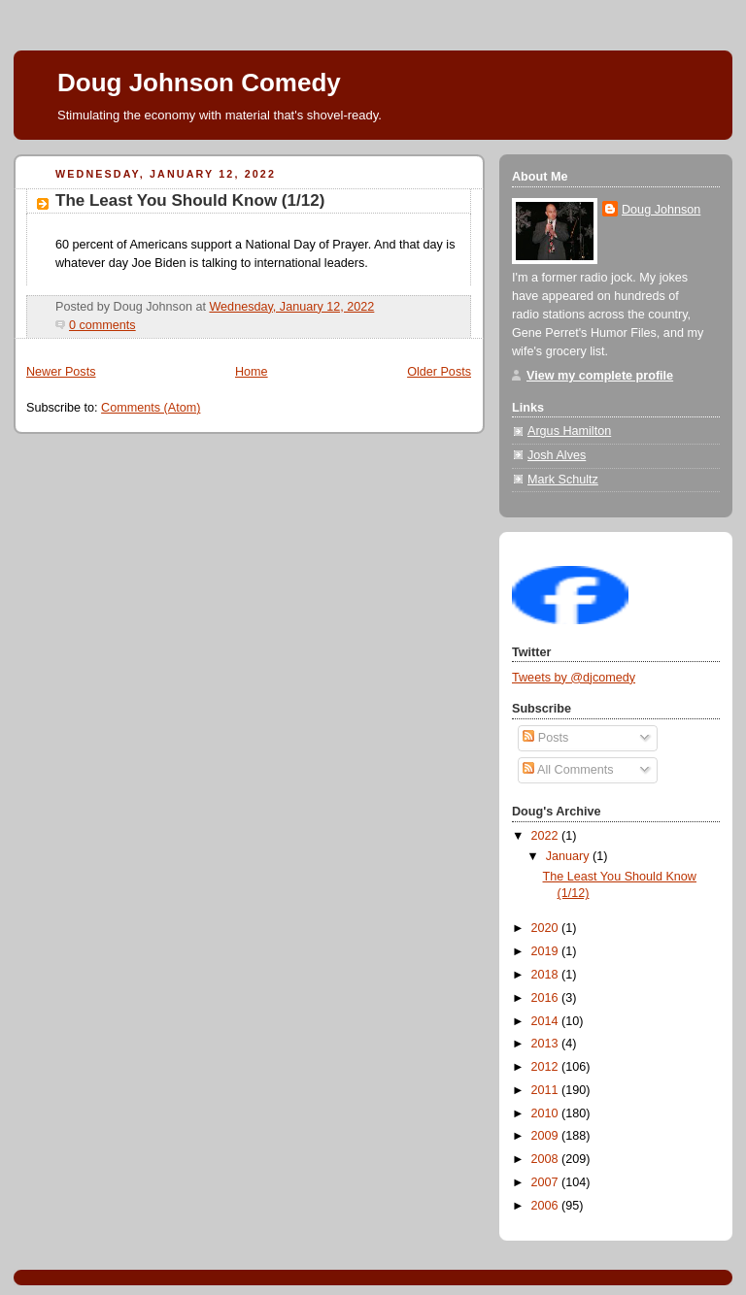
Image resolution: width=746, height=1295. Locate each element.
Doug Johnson (661, 209)
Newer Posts (60, 372)
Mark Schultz (562, 479)
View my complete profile (599, 375)
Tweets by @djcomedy (573, 677)
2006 (546, 1205)
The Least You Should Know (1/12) (189, 200)
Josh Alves (556, 455)
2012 (546, 1067)
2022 (546, 836)
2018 (546, 974)
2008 (546, 1159)
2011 (546, 1090)
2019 (546, 951)
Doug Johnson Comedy (199, 82)
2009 (546, 1136)
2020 (546, 928)
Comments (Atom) (150, 408)
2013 (546, 1043)
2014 (546, 1021)
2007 (546, 1182)
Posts (545, 738)
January (569, 856)
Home (251, 372)
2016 (546, 998)
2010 (546, 1113)
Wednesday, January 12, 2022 (291, 307)
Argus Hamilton (569, 431)
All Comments (568, 770)
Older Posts (439, 372)
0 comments (102, 325)
